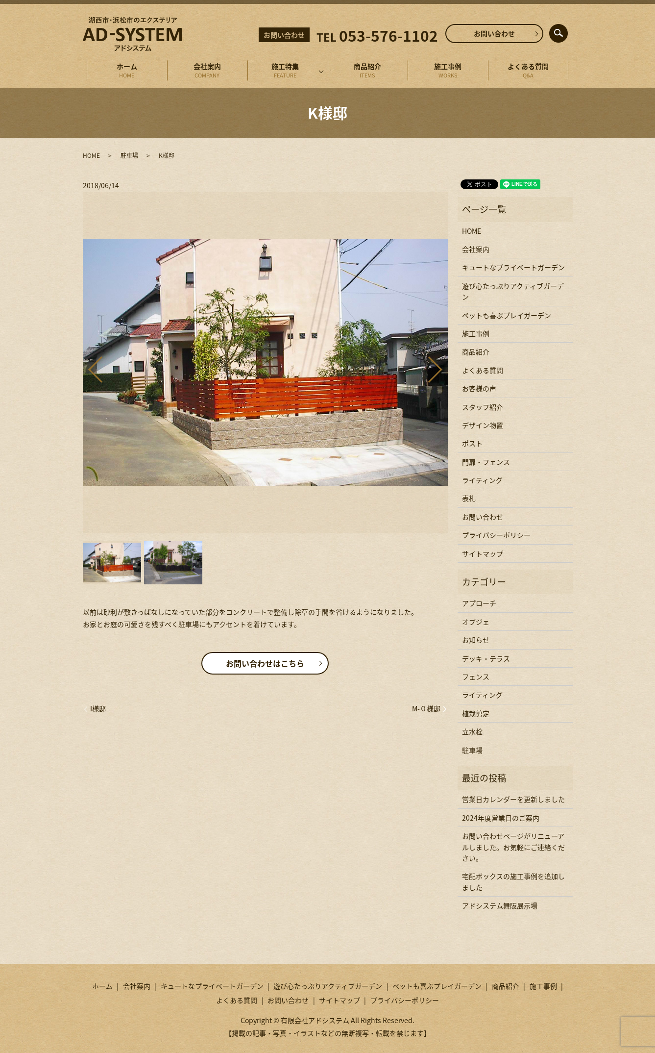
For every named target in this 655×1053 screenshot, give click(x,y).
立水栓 (472, 731)
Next (443, 365)
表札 (469, 498)
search (566, 31)
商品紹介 (368, 70)
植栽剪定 (475, 713)
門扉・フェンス (486, 462)
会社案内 (207, 70)
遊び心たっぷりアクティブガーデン (513, 291)
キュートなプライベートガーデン (513, 267)
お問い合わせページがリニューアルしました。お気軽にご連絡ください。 (513, 847)
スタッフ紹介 (482, 407)
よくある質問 (528, 70)
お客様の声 (479, 388)
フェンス (475, 676)
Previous (87, 365)
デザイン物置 (482, 425)
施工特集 (285, 70)
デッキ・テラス (486, 658)
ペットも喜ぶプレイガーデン (506, 315)
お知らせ (475, 640)
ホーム (127, 70)
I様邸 (98, 708)
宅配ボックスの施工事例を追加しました (513, 881)
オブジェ (475, 622)
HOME (91, 155)
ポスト (472, 443)
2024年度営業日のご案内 (500, 818)
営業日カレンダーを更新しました (513, 799)
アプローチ (479, 603)
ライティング (482, 480)
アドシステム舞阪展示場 (499, 905)
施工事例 (448, 70)
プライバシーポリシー (496, 535)
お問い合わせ (494, 33)
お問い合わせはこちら (265, 663)
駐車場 (129, 155)
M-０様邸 (426, 708)
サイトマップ (482, 553)
